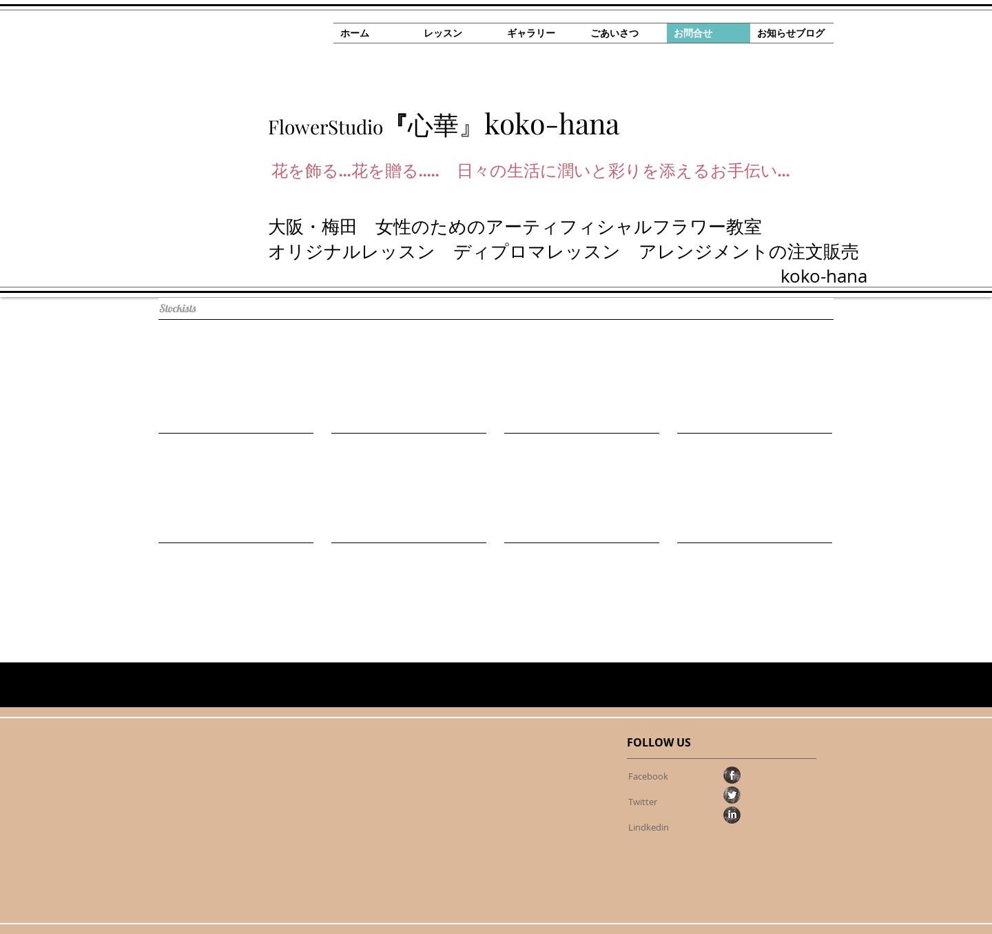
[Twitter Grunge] (732, 795)
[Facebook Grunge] (732, 775)
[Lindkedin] (648, 827)
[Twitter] (643, 802)
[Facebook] (648, 776)
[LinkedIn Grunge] (732, 815)
